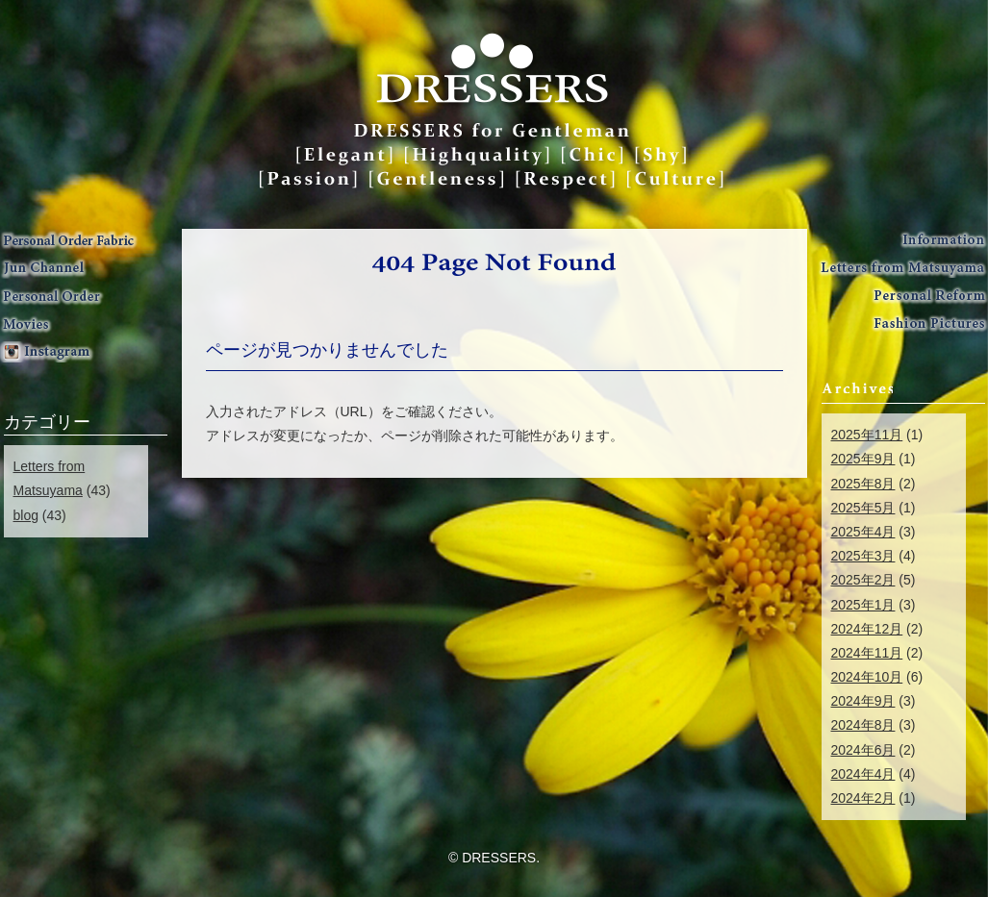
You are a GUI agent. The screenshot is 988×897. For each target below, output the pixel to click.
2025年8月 (863, 483)
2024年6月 (863, 750)
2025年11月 (867, 434)
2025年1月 (863, 604)
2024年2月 (863, 798)
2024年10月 (867, 677)
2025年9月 (863, 458)
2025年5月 (863, 507)
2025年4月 (863, 531)
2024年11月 (867, 652)
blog (25, 515)
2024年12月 (867, 628)
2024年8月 (863, 725)
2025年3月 (863, 555)
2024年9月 (863, 701)
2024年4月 (863, 774)
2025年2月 (863, 579)
